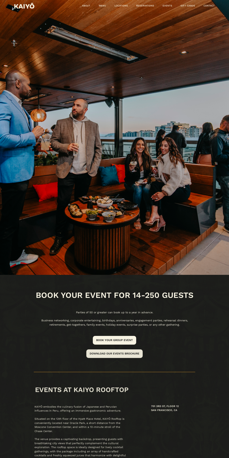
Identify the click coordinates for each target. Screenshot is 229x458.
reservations (145, 5)
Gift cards (187, 5)
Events (167, 5)
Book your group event (114, 340)
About (86, 5)
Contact (209, 5)
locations (121, 5)
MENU (102, 5)
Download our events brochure (114, 353)
